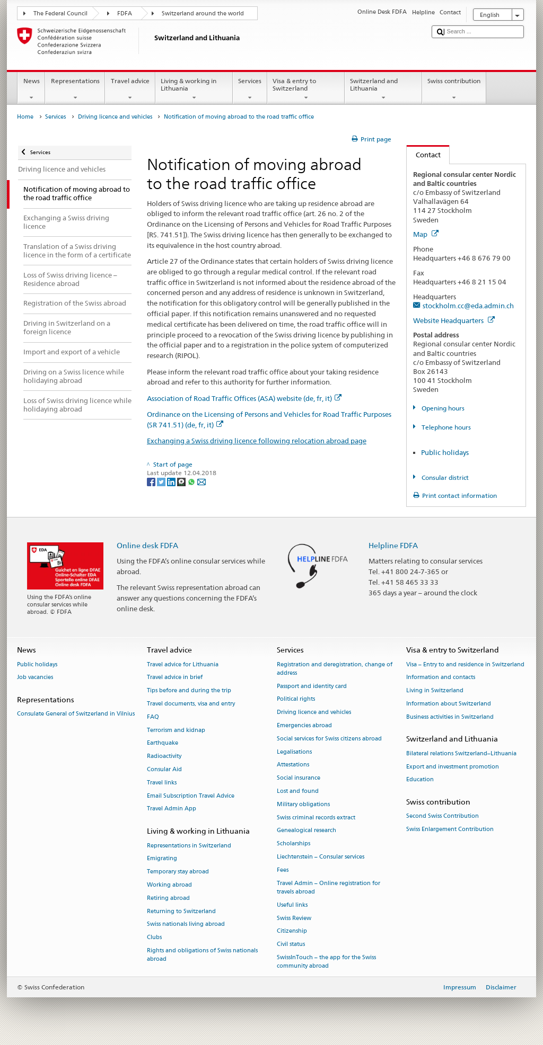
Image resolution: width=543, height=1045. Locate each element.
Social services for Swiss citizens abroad (329, 738)
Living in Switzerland (434, 690)
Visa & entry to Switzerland (306, 89)
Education (420, 779)
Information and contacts (440, 677)
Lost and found (298, 791)
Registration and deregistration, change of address (334, 668)
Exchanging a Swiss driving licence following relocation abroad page (256, 440)
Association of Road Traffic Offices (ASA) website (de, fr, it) (244, 398)
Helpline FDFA (393, 545)
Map (426, 234)
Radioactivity (164, 756)
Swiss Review (294, 918)
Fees (282, 870)
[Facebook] (152, 481)
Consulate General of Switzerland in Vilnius (76, 714)
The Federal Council (60, 13)
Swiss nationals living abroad (186, 924)
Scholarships (293, 844)
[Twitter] (162, 481)
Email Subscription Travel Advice (190, 795)
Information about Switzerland (448, 703)
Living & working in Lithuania (194, 89)
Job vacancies (35, 677)
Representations (75, 89)
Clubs (154, 937)
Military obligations (303, 804)
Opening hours (442, 408)
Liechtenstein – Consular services (320, 857)
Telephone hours (445, 427)
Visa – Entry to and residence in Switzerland (465, 664)
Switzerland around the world (203, 13)
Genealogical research (306, 830)
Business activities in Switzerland (450, 716)
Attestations (293, 765)
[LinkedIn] (172, 481)
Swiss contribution (454, 89)
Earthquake (162, 743)
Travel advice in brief (175, 677)
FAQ (153, 716)
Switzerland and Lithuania (383, 89)
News (31, 89)
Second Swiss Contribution (442, 816)
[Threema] (182, 481)
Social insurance (298, 778)
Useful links (292, 904)
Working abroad (169, 884)
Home (25, 116)
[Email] (201, 481)
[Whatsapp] (192, 481)
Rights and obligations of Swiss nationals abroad (202, 954)
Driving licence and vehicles (115, 116)
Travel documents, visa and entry (191, 703)
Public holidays (445, 452)
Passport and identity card (312, 686)
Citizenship (292, 931)
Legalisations (294, 751)
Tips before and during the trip (189, 690)
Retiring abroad (168, 898)
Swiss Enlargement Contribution (450, 829)
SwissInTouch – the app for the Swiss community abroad (326, 961)
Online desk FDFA (147, 545)
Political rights (296, 699)
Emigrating (162, 858)
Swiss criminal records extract (316, 817)
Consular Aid (164, 769)
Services (250, 89)
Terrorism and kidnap (176, 730)
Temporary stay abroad (178, 872)
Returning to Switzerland (181, 911)
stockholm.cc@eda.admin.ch (468, 305)
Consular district (444, 477)
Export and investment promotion (452, 766)
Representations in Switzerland (189, 845)
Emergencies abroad (304, 725)
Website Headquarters (454, 320)
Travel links (162, 782)
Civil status (291, 944)
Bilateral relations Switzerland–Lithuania (461, 753)
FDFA (124, 13)
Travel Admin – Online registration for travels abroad (328, 887)
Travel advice (130, 89)
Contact (424, 154)
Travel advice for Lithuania (182, 664)
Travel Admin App (171, 809)
